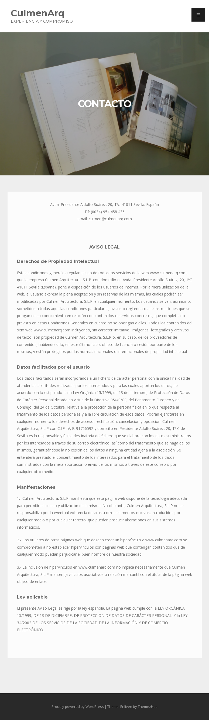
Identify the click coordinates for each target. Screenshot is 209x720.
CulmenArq (37, 12)
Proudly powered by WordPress (78, 706)
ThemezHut (147, 706)
